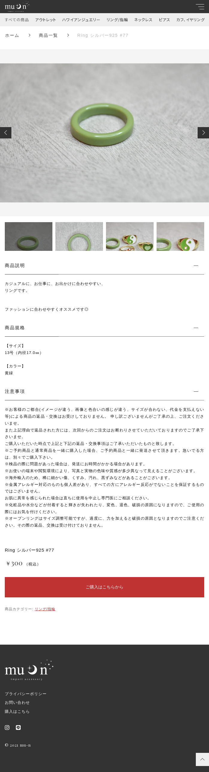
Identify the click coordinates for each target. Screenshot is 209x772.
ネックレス (143, 19)
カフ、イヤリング (190, 19)
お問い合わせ (17, 702)
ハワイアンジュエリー (81, 19)
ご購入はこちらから (104, 587)
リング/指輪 (117, 19)
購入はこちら (17, 711)
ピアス (164, 19)
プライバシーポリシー (26, 694)
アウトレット (45, 19)
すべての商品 (17, 19)
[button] (5, 132)
